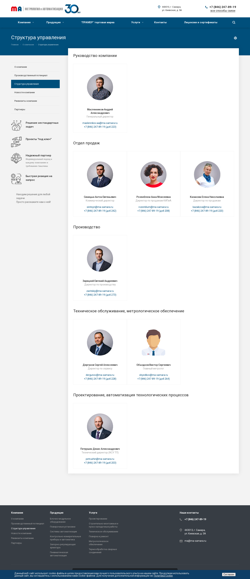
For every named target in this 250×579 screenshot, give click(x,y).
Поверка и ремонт (99, 536)
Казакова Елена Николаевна (207, 197)
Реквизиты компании (25, 101)
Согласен (228, 574)
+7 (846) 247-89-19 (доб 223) (100, 126)
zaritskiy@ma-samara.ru (100, 291)
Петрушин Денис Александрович (100, 448)
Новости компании (24, 92)
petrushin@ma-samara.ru (100, 459)
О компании (20, 67)
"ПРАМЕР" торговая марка (97, 22)
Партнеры (19, 109)
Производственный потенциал (30, 75)
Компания (26, 22)
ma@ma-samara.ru (195, 540)
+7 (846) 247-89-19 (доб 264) (153, 378)
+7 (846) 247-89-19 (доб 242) (100, 210)
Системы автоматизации (63, 531)
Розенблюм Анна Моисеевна (153, 197)
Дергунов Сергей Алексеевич (100, 365)
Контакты (160, 22)
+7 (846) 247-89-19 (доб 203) (100, 462)
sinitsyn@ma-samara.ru (100, 207)
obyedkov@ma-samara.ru (153, 375)
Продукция (55, 22)
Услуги (137, 22)
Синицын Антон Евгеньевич (100, 197)
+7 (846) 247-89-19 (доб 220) (207, 210)
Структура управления (26, 84)
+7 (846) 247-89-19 (222, 7)
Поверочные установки (62, 526)
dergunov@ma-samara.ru (100, 375)
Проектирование (98, 518)
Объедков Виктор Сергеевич (153, 365)
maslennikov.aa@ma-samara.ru (100, 123)
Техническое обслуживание (103, 531)
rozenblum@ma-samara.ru (154, 207)
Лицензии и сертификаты (200, 22)
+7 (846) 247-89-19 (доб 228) (100, 378)
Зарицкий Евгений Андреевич (100, 281)
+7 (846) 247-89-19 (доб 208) (153, 210)
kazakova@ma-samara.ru (207, 207)
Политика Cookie (163, 575)
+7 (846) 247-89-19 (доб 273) (100, 294)
